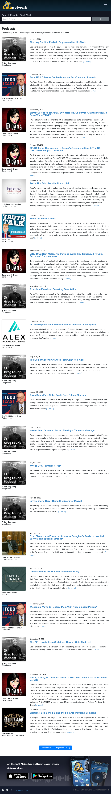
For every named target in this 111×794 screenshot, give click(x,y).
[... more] (86, 61)
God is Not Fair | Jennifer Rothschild (49, 183)
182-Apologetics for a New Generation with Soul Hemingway (63, 324)
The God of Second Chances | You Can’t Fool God (57, 359)
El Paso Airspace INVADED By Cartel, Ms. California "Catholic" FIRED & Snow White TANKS (68, 114)
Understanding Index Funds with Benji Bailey (54, 571)
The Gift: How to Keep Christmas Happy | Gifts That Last (60, 642)
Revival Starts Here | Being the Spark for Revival (56, 501)
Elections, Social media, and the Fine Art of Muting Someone (63, 712)
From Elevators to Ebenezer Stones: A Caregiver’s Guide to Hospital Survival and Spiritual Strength (67, 537)
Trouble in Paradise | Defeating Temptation (53, 289)
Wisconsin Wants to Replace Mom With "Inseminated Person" (63, 607)
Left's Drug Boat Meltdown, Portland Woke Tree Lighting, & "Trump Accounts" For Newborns (66, 255)
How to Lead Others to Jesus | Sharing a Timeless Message (62, 430)
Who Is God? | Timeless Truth (45, 465)
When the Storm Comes (43, 218)
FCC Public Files (21, 790)
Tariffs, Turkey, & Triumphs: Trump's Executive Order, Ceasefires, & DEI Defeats (68, 678)
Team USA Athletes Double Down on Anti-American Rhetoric (63, 77)
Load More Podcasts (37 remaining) (55, 748)
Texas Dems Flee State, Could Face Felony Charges (58, 395)
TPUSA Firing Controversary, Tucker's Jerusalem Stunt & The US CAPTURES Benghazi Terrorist (65, 149)
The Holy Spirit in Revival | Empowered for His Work (58, 42)
